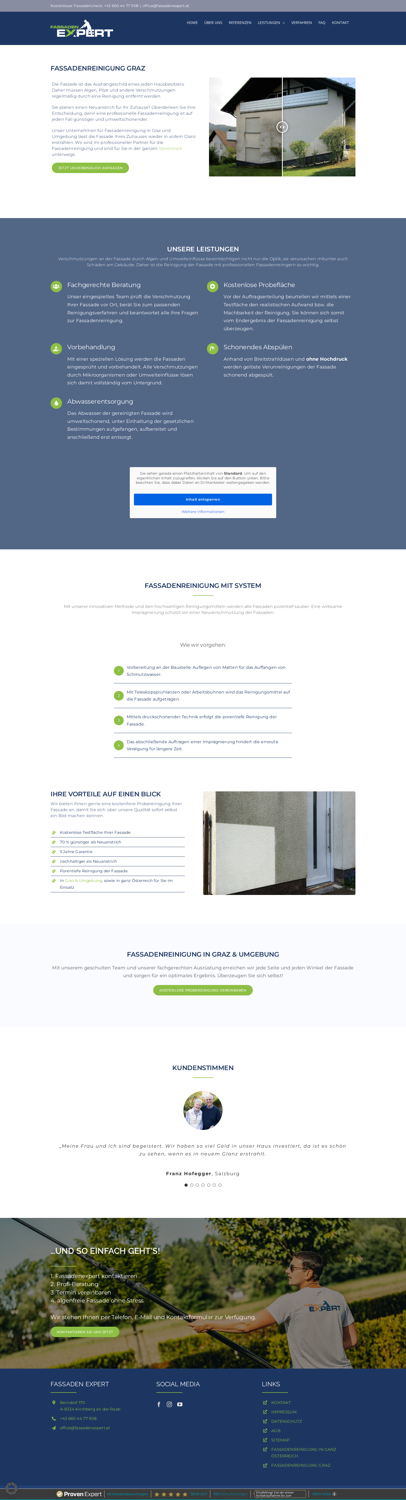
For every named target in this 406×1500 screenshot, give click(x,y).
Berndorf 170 (72, 1402)
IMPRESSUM (284, 1411)
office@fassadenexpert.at (166, 5)
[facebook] (159, 1404)
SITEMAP (280, 1440)
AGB (275, 1430)
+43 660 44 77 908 (78, 1418)
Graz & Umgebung (83, 880)
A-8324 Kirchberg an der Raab (90, 1409)
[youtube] (179, 1404)
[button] (11, 1488)
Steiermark (170, 148)
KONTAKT (281, 1402)
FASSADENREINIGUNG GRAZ (300, 1465)
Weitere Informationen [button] (203, 512)
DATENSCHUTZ (286, 1421)
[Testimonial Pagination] (186, 1185)
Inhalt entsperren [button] (203, 499)
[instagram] (169, 1404)
